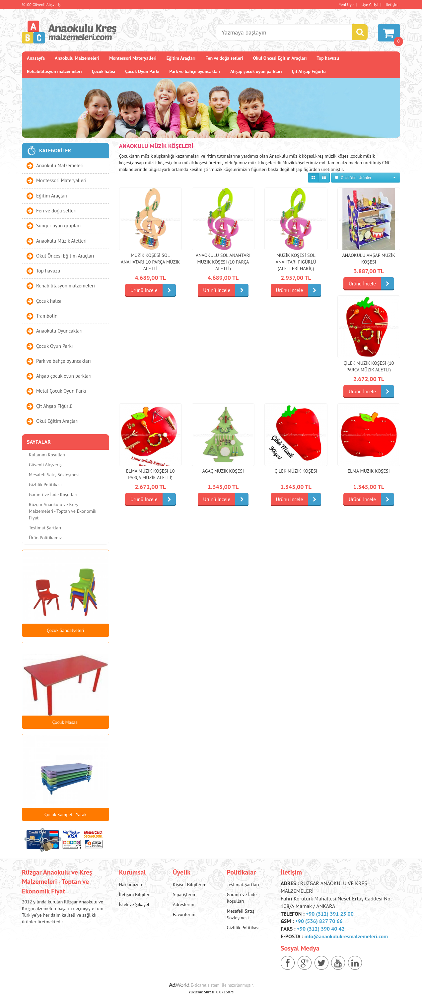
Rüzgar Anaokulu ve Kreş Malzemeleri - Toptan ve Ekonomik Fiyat (62, 511)
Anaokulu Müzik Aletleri (61, 240)
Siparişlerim (184, 894)
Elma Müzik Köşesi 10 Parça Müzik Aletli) (150, 474)
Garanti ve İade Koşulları (53, 495)
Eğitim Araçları (181, 58)
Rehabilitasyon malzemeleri (54, 71)
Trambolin (46, 316)
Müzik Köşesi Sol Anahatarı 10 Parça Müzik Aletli (150, 261)
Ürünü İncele (153, 290)
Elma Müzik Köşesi (369, 471)
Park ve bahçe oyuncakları (194, 71)
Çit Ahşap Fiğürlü (309, 71)
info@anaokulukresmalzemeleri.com (346, 936)
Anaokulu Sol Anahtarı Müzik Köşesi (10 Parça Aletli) (223, 261)
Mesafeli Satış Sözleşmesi (54, 475)
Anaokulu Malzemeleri (77, 58)
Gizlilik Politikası (45, 485)
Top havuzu (328, 58)
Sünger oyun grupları (58, 225)
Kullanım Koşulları (47, 455)
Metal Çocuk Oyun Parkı (61, 391)
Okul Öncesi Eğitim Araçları (280, 58)
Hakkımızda (130, 884)
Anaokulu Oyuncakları (59, 331)
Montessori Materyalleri (132, 58)
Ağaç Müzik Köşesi (223, 471)
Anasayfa (36, 58)
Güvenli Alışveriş (45, 465)
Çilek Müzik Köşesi (296, 471)
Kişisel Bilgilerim (189, 884)
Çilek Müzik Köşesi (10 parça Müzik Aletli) (368, 366)
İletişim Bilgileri (135, 894)
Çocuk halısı (103, 71)
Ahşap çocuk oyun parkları (256, 71)
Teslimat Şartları (45, 528)
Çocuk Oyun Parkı (142, 71)
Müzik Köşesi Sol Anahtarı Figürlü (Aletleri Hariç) (296, 261)
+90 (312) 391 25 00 (330, 913)
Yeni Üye (346, 4)
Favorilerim (184, 914)
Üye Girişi (370, 4)
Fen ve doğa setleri (224, 58)
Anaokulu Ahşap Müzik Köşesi (368, 258)
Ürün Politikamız (45, 538)
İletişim (392, 4)
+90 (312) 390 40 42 (321, 928)
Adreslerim (183, 904)
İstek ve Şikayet (134, 904)
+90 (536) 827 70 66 (318, 921)
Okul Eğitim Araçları (57, 421)
